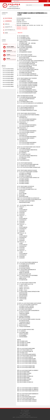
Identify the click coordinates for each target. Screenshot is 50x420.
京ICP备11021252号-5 (20, 417)
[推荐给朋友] (23, 18)
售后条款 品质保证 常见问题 (25, 415)
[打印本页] (19, 18)
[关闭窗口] (28, 18)
